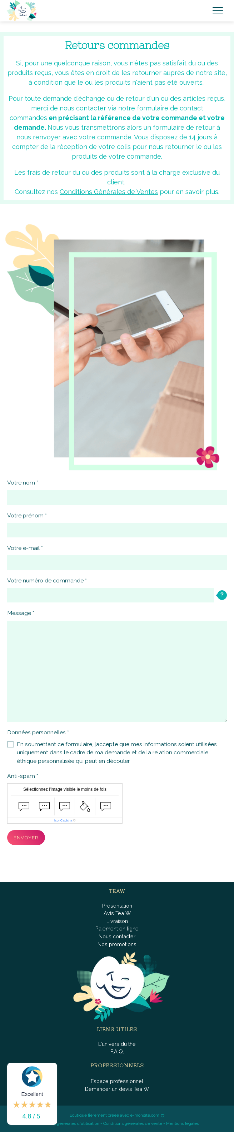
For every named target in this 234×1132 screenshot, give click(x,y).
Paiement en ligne (117, 928)
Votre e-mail (23, 548)
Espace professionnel (117, 1081)
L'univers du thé (117, 1044)
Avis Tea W (117, 913)
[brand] (23, 10)
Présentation (117, 906)
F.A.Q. (117, 1051)
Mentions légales (182, 1123)
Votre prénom (25, 515)
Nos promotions (117, 944)
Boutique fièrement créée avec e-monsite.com (114, 1115)
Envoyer (26, 837)
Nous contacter (117, 936)
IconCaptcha (63, 820)
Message (19, 613)
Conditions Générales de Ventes (109, 191)
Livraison (117, 921)
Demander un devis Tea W (117, 1089)
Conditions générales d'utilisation (67, 1123)
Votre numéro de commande (45, 580)
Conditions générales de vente (132, 1123)
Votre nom (21, 482)
